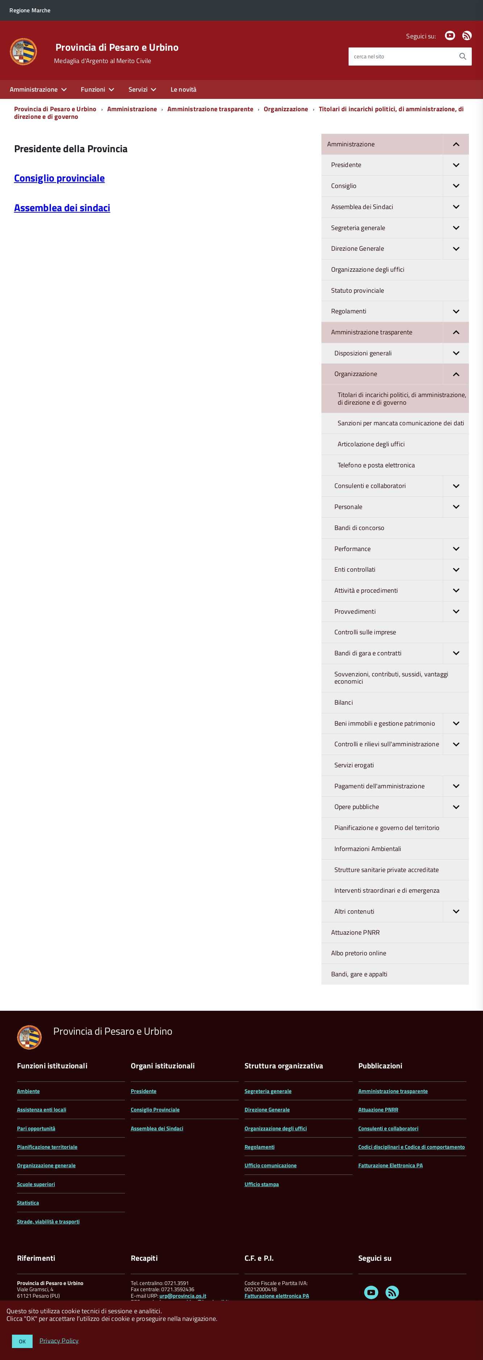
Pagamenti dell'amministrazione (401, 786)
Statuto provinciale (357, 290)
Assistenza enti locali (41, 1109)
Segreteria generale (400, 228)
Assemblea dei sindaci (62, 207)
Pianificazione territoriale (47, 1147)
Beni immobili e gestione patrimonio (401, 723)
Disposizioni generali (401, 353)
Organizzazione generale (46, 1165)
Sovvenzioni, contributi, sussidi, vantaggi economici (391, 678)
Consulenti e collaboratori (401, 486)
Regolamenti (400, 311)
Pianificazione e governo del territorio (387, 828)
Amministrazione (34, 89)
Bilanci (343, 702)
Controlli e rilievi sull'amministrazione (401, 744)
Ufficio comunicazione (271, 1165)
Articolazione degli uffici (371, 444)
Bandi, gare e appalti (359, 974)
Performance (401, 549)
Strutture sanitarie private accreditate (386, 870)
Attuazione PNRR (355, 932)
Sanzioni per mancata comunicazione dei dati (401, 423)
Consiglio (400, 186)
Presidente (400, 165)
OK (22, 1341)
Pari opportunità (36, 1128)
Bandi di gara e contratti (401, 653)
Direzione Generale (400, 248)
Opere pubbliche (401, 807)
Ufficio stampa (262, 1184)
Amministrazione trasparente (210, 109)
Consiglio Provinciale (155, 1109)
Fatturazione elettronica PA (277, 1296)
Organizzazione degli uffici (368, 269)
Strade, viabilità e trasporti (48, 1221)
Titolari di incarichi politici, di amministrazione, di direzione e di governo (402, 398)
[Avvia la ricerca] (463, 56)
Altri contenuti (401, 911)
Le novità (184, 89)
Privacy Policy (59, 1340)
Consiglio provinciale (59, 177)
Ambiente (28, 1091)
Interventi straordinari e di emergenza (387, 890)
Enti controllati (401, 569)
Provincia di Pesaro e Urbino (117, 47)
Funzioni (93, 89)
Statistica (28, 1202)
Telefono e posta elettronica (376, 465)
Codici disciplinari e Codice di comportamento (411, 1147)
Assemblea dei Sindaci (400, 207)
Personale (401, 507)
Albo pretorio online (359, 953)
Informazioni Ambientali (367, 849)
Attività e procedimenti (401, 590)
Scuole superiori (36, 1184)
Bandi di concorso (359, 528)
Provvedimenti (401, 611)
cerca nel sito (369, 56)
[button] (456, 144)
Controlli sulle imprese (365, 632)
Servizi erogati (354, 765)
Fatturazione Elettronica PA (390, 1165)
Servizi (138, 89)
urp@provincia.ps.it (182, 1296)
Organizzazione (286, 109)
